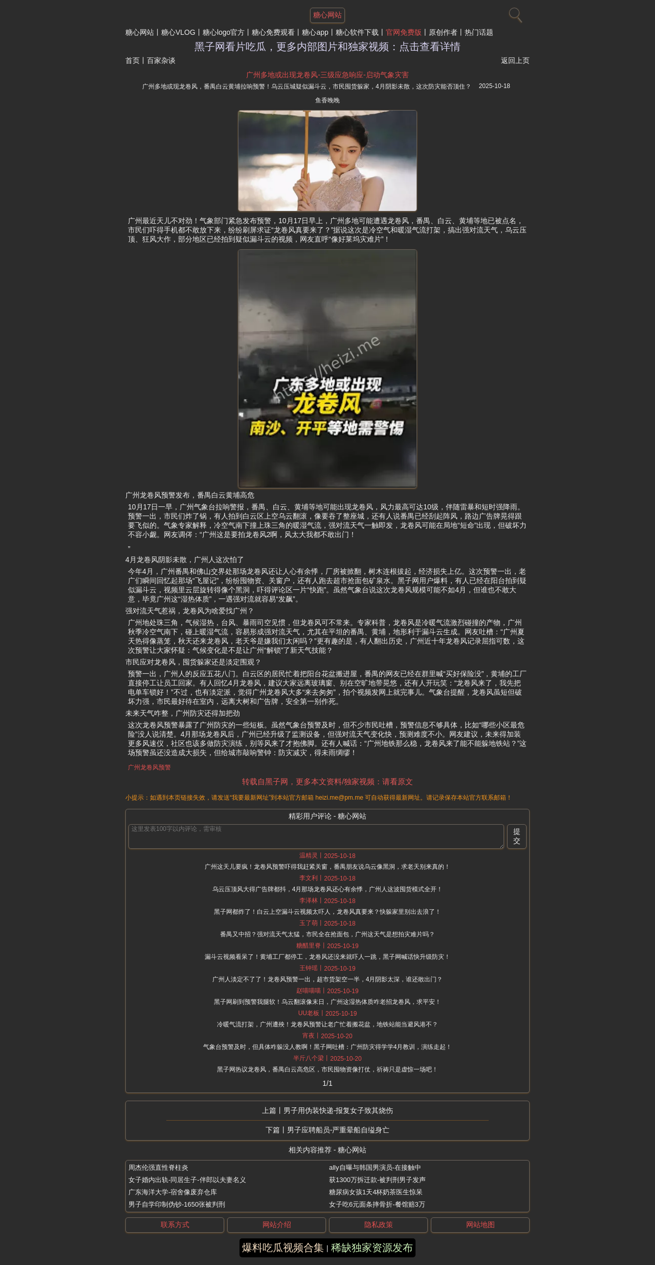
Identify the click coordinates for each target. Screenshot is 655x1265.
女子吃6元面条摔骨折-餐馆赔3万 (377, 1204)
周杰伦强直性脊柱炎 (158, 1167)
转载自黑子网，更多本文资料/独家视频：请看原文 (327, 781)
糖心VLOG (178, 32)
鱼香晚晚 (327, 100)
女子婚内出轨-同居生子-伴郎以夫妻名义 (187, 1180)
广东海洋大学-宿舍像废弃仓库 (172, 1192)
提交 (516, 836)
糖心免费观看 (273, 32)
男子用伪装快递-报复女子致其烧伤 (338, 1110)
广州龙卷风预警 (149, 767)
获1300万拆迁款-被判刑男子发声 (377, 1180)
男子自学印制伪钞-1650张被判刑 (176, 1204)
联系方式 (175, 1224)
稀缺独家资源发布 (372, 1247)
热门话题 (479, 32)
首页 (132, 60)
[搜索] (514, 13)
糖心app (315, 32)
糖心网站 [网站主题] (327, 15)
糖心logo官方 (224, 32)
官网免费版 (404, 32)
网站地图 (480, 1224)
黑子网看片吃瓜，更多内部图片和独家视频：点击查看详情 (327, 46)
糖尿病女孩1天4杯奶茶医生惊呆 (376, 1192)
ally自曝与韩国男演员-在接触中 (375, 1167)
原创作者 (443, 32)
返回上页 (515, 60)
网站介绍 (277, 1224)
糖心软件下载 (357, 32)
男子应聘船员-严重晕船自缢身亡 (338, 1130)
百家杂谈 (161, 60)
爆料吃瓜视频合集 (283, 1247)
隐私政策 (378, 1224)
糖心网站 (139, 32)
